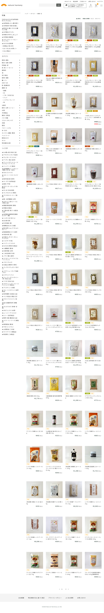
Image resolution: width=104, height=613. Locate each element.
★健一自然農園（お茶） (9, 199)
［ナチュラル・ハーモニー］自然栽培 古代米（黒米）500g (93, 185)
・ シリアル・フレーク (8, 100)
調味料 (4, 70)
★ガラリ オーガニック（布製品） (10, 187)
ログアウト (100, 1)
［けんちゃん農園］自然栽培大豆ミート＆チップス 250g (73, 361)
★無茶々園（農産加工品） (10, 318)
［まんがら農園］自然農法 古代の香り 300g (73, 255)
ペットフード (6, 135)
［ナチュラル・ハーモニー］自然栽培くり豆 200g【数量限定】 (34, 46)
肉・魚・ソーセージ (7, 68)
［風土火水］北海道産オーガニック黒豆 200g (54, 149)
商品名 (92, 18)
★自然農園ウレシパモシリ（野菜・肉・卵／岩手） (10, 169)
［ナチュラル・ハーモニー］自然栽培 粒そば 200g (73, 185)
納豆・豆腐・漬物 (7, 63)
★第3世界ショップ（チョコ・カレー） (10, 228)
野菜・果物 (5, 60)
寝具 (3, 125)
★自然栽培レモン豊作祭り (10, 23)
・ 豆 (3, 93)
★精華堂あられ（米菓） (9, 226)
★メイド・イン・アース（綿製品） (10, 321)
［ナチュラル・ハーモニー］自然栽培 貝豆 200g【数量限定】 (34, 82)
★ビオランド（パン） (8, 275)
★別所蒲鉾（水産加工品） (10, 294)
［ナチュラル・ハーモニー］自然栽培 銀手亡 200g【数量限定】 (93, 46)
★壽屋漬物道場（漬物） (9, 205)
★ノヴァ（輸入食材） (8, 256)
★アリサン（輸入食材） (9, 160)
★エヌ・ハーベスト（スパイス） (10, 175)
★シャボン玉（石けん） (9, 218)
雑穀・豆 (4, 88)
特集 (3, 15)
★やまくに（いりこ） (8, 327)
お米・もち (5, 83)
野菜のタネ (5, 138)
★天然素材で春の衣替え (9, 26)
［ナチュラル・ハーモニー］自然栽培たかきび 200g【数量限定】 (34, 117)
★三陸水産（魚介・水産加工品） (10, 211)
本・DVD (4, 130)
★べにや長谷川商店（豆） (10, 296)
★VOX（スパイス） (7, 172)
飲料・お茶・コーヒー (8, 108)
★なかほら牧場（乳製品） (10, 246)
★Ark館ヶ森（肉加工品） (9, 152)
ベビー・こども (6, 128)
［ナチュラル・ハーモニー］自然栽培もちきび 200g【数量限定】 (93, 82)
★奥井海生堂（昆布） (8, 179)
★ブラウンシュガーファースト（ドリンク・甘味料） (10, 284)
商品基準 (75, 1)
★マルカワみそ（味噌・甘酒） (9, 307)
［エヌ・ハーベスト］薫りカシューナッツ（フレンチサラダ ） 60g (54, 362)
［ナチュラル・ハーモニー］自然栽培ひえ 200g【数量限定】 (73, 82)
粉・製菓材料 (6, 85)
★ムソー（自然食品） (8, 315)
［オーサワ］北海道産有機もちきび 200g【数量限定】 (93, 573)
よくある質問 (69, 598)
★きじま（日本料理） (8, 190)
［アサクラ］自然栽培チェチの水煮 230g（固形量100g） (73, 326)
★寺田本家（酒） (7, 234)
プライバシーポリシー (55, 598)
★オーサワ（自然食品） (9, 181)
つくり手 (5, 148)
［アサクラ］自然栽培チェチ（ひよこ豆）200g (92, 326)
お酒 (3, 110)
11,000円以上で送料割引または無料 (76, 5)
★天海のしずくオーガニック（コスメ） (10, 237)
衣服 (3, 123)
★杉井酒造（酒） (7, 223)
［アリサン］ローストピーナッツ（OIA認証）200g (93, 538)
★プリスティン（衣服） (8, 287)
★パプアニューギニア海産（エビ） (10, 271)
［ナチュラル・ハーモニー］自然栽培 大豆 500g (34, 220)
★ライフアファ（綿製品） (9, 332)
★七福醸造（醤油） (8, 248)
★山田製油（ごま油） (8, 329)
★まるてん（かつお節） (9, 310)
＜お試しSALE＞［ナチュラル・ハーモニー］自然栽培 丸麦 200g (93, 117)
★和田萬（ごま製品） (8, 334)
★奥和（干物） (6, 184)
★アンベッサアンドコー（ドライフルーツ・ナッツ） (10, 163)
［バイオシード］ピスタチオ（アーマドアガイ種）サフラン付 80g (54, 468)
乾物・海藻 (5, 78)
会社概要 (21, 598)
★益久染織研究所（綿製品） (9, 303)
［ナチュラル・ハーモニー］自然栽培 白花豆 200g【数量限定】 (54, 46)
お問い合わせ (92, 1)
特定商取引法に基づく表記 (36, 598)
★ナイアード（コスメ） (8, 243)
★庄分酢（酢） (6, 220)
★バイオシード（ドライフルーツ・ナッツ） (10, 259)
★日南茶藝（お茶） (8, 251)
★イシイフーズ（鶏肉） (9, 166)
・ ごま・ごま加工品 (8, 95)
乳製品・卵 (5, 65)
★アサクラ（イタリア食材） (10, 155)
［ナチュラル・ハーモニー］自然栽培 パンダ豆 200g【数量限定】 (73, 46)
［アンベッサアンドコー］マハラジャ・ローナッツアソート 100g (34, 256)
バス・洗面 (5, 118)
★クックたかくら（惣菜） (9, 193)
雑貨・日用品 (6, 115)
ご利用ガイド (83, 1)
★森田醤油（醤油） (8, 324)
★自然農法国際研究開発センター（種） (10, 214)
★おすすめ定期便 (7, 43)
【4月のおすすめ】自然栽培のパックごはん (10, 20)
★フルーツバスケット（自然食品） (10, 290)
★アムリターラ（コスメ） (9, 157)
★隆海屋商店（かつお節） (10, 232)
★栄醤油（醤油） (7, 208)
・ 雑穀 (4, 90)
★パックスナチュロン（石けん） (10, 267)
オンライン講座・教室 (8, 133)
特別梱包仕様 (6, 143)
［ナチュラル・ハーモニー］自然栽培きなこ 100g (34, 152)
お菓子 (4, 105)
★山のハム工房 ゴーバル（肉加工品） (10, 202)
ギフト (4, 140)
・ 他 (3, 102)
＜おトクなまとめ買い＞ (9, 48)
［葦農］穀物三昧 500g (33, 396)
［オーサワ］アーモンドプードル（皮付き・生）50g (54, 538)
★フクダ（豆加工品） (8, 281)
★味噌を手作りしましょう (10, 34)
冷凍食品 (5, 113)
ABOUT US (68, 1)
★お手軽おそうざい (8, 32)
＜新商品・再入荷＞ (8, 46)
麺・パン (4, 80)
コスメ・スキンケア (7, 120)
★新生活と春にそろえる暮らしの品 (10, 28)
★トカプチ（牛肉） (7, 241)
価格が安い (98, 18)
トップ (26, 13)
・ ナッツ (4, 97)
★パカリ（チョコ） (7, 262)
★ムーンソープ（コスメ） (9, 313)
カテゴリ (5, 56)
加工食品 (5, 75)
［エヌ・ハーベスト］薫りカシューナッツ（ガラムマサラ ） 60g (54, 327)
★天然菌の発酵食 (7, 37)
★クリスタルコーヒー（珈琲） (9, 195)
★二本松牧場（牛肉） (8, 253)
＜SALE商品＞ (6, 51)
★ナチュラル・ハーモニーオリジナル (10, 40)
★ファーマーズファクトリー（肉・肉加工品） (10, 278)
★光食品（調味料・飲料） (9, 265)
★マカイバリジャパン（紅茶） (9, 299)
